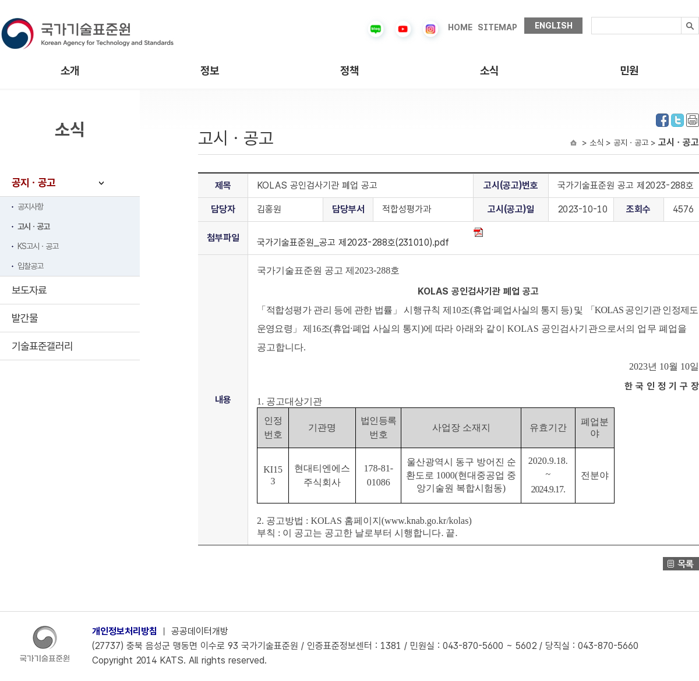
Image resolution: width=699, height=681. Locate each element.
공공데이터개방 (199, 631)
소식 (489, 70)
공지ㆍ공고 (33, 182)
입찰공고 (30, 266)
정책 (349, 70)
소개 (70, 70)
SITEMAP (497, 27)
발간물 (25, 318)
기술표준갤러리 (42, 346)
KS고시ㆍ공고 (37, 246)
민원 (629, 70)
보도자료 (29, 290)
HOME (460, 27)
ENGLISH (554, 25)
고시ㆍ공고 (33, 226)
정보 (209, 70)
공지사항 (30, 206)
